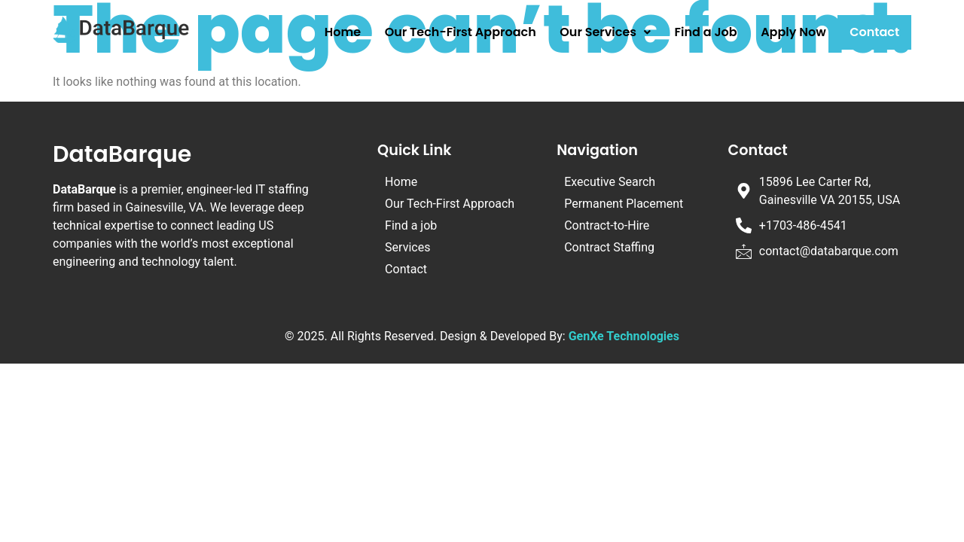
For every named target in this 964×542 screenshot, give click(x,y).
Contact (874, 32)
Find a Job (706, 32)
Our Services (605, 32)
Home (343, 32)
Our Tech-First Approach (460, 32)
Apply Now (793, 32)
